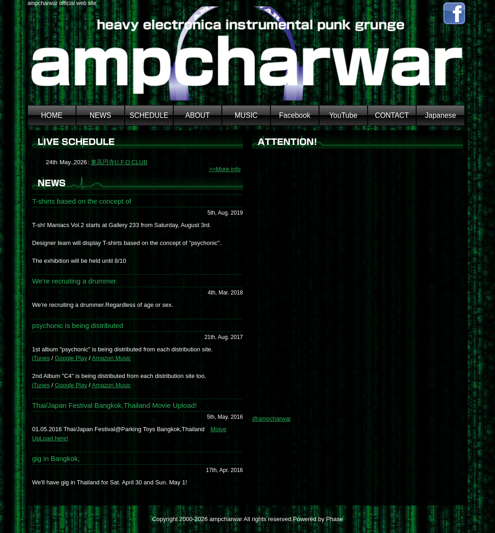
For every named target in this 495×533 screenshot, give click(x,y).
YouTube (343, 115)
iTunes (41, 358)
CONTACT (392, 115)
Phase (334, 519)
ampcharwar (225, 519)
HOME (52, 115)
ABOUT (197, 115)
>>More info (225, 169)
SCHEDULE (149, 115)
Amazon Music (111, 358)
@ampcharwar (271, 418)
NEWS (100, 115)
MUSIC (246, 115)
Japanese (440, 115)
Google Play (71, 358)
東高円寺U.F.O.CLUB (119, 162)
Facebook (294, 115)
